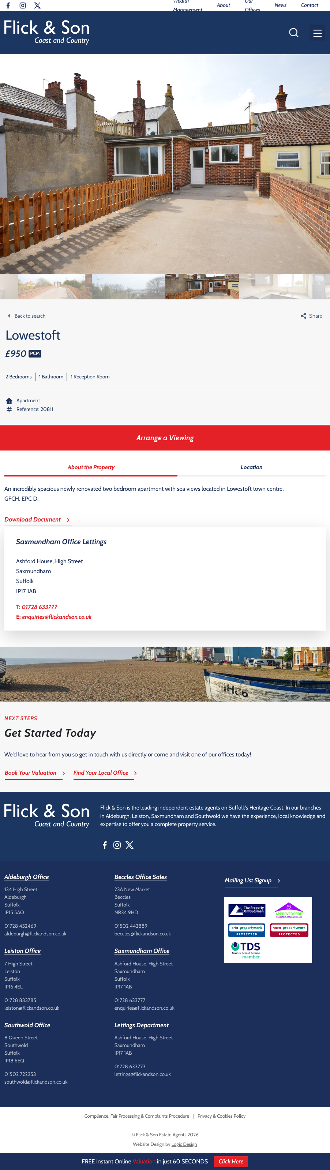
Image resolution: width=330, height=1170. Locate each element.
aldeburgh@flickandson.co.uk (35, 933)
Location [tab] (252, 467)
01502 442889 (131, 926)
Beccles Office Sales (141, 877)
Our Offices (252, 5)
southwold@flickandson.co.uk (35, 1082)
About (223, 5)
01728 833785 (20, 1000)
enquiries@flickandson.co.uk (56, 616)
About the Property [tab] (91, 467)
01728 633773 (130, 1066)
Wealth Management (187, 5)
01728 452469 (20, 926)
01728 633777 (39, 606)
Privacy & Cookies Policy (221, 1116)
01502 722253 (20, 1074)
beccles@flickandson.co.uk (143, 933)
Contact (309, 5)
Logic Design (184, 1144)
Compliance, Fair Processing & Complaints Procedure (137, 1116)
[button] (317, 33)
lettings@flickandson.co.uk (143, 1074)
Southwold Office (27, 1025)
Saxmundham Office (142, 951)
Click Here (230, 1161)
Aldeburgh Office (26, 877)
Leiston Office (22, 951)
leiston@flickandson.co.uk (31, 1008)
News (280, 5)
